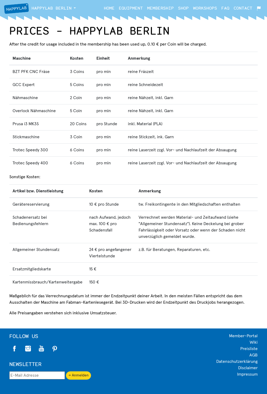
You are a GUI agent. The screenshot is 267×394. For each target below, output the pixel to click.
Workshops (205, 7)
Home (109, 7)
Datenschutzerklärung (237, 361)
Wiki (254, 342)
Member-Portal (243, 336)
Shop (183, 7)
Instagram (28, 348)
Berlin (38, 8)
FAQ (225, 7)
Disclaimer (248, 368)
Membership (160, 7)
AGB (253, 355)
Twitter (41, 348)
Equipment (131, 7)
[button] (75, 8)
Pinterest (54, 348)
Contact (243, 7)
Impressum (247, 374)
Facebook (14, 348)
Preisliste (249, 349)
